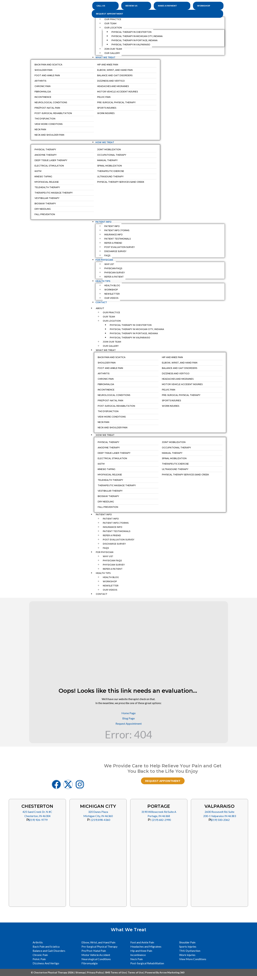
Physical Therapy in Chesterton (131, 325)
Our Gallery (111, 346)
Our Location (112, 321)
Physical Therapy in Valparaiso (130, 337)
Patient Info (105, 514)
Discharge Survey (114, 543)
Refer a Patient (112, 569)
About (102, 308)
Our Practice (111, 312)
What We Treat (107, 350)
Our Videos (110, 589)
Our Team (109, 316)
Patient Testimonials (116, 531)
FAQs (106, 548)
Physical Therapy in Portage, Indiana (134, 333)
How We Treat (107, 435)
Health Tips (105, 573)
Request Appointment (109, 14)
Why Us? (108, 556)
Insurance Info (112, 527)
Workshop (110, 581)
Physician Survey (114, 564)
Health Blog (111, 577)
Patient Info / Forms (116, 523)
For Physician (106, 552)
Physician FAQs (112, 560)
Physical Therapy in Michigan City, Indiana (137, 329)
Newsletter (110, 585)
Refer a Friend (112, 535)
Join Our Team (112, 341)
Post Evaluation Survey (118, 539)
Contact (101, 594)
